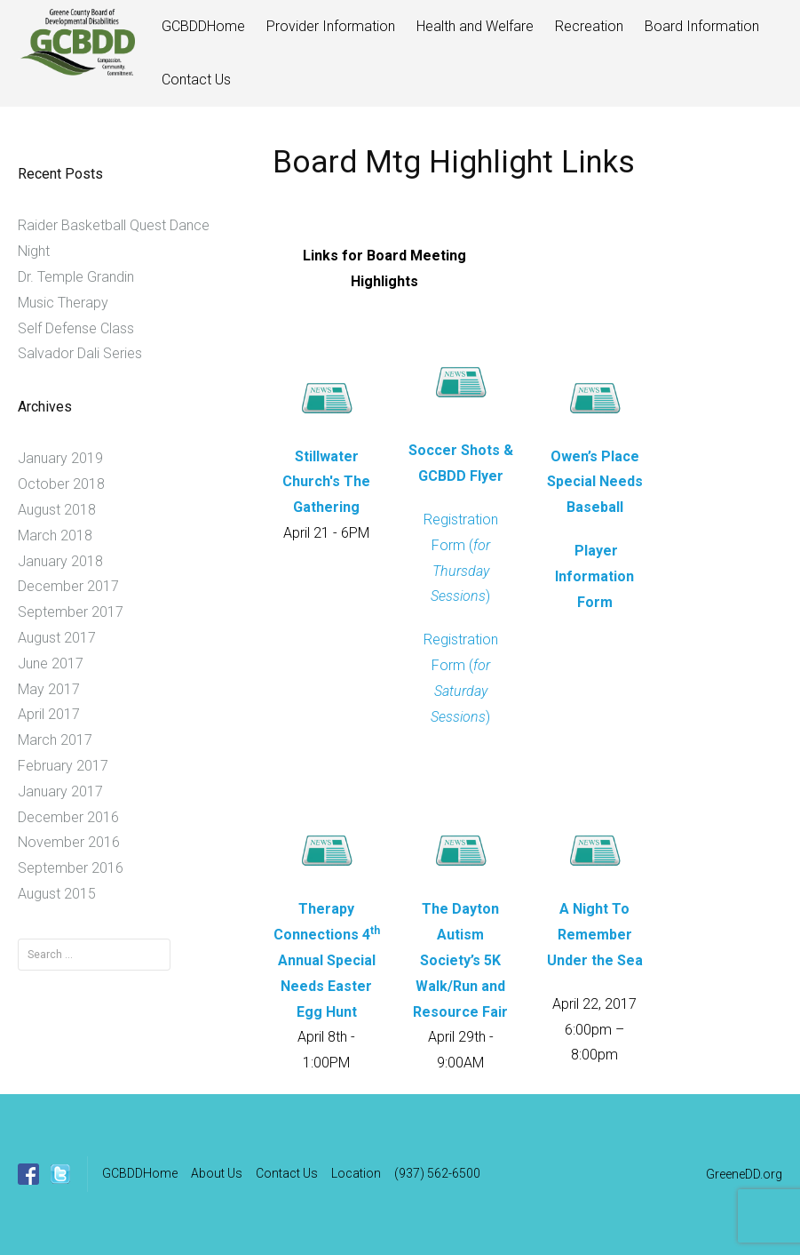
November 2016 (69, 842)
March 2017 (55, 739)
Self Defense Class (76, 328)
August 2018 (57, 509)
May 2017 (49, 689)
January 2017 (60, 791)
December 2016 (68, 817)
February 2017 (63, 765)
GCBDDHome (203, 26)
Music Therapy (63, 302)
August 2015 (57, 893)
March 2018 (55, 535)
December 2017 (68, 586)
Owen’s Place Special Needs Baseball (595, 482)
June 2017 (50, 663)
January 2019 (60, 458)
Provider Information (330, 26)
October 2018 (61, 484)
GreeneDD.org (744, 1174)
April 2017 (49, 714)
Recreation (589, 26)
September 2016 (70, 867)
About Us (216, 1173)
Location (356, 1173)
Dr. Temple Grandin (76, 276)
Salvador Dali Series (80, 353)
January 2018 (60, 561)
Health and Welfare (475, 26)
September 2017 (70, 612)
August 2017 (57, 637)
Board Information (702, 26)
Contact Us (196, 79)
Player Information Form (594, 576)
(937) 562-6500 (437, 1173)
